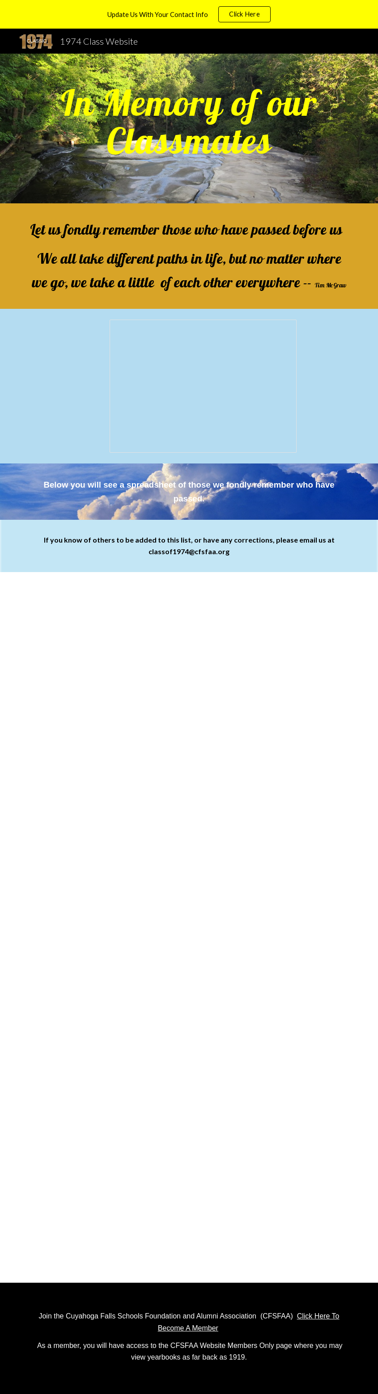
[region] (189, 14)
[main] (188, 128)
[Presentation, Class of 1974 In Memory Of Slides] (203, 386)
